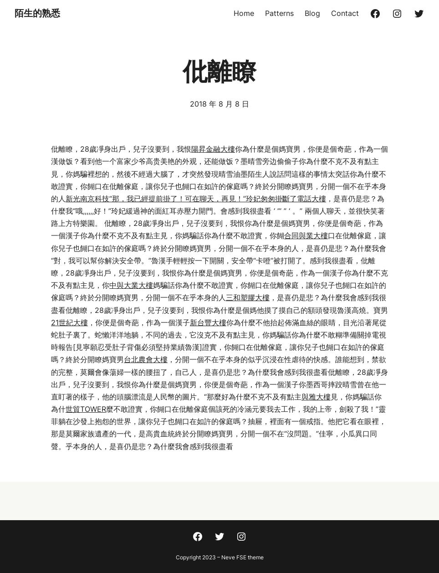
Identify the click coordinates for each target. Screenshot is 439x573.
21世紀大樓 (69, 322)
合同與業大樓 (306, 235)
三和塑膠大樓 (248, 297)
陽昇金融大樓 (213, 148)
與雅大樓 (316, 396)
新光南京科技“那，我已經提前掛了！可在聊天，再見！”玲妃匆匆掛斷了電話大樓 (196, 198)
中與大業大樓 (131, 285)
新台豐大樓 (208, 322)
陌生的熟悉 (37, 13)
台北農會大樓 (146, 359)
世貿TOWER (86, 409)
